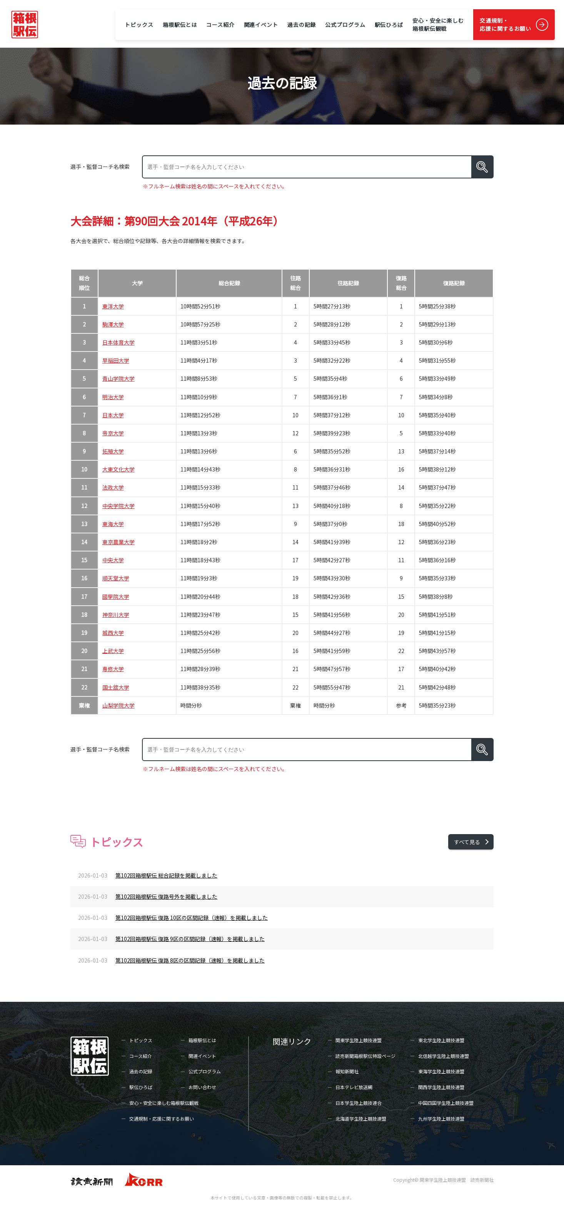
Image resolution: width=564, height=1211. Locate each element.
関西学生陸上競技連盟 (441, 1087)
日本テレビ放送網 (353, 1087)
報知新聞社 (347, 1071)
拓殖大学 (113, 451)
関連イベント (261, 24)
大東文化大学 (118, 469)
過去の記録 (301, 24)
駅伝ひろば (389, 24)
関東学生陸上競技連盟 (358, 1040)
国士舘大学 (115, 687)
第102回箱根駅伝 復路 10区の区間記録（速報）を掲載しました (191, 917)
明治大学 (113, 397)
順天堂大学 (115, 578)
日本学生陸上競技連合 (358, 1102)
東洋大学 (113, 306)
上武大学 (113, 651)
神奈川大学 (115, 614)
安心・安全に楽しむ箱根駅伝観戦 (438, 24)
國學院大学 (115, 596)
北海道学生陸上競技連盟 (360, 1118)
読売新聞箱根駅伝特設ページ (365, 1056)
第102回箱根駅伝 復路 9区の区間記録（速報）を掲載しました (190, 939)
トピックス (139, 24)
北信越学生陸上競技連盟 (443, 1056)
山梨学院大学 (118, 705)
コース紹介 (220, 24)
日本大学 (113, 415)
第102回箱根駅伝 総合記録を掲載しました (166, 875)
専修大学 (113, 669)
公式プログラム (345, 24)
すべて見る (467, 842)
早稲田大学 (115, 360)
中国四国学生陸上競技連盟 (446, 1102)
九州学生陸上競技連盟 (441, 1118)
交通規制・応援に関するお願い (505, 24)
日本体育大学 (118, 342)
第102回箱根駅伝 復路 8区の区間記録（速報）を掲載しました (190, 960)
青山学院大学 (118, 378)
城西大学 (113, 632)
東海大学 (113, 524)
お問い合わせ (202, 1087)
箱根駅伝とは (180, 24)
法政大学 (113, 487)
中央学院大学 (118, 506)
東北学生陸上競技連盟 (441, 1040)
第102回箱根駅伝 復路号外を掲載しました (166, 896)
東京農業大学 (118, 542)
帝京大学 (113, 433)
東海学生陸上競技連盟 (441, 1071)
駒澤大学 (113, 324)
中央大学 (113, 560)
